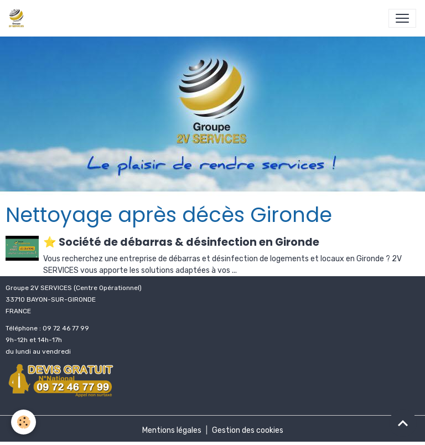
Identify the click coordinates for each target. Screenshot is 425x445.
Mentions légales (171, 430)
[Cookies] (23, 422)
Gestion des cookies (247, 430)
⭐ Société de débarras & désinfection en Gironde (181, 242)
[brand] (18, 18)
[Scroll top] (403, 423)
